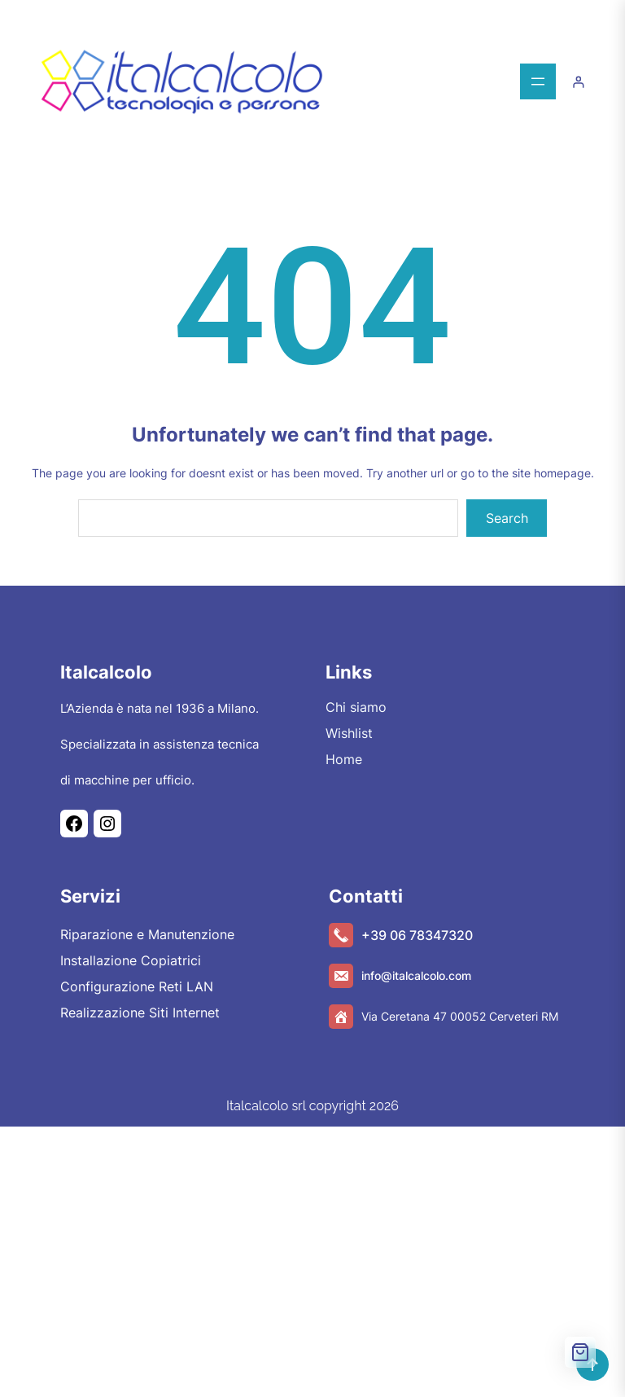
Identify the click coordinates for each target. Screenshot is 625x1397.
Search (507, 518)
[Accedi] (578, 82)
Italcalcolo (106, 672)
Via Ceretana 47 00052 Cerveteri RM (459, 1016)
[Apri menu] (538, 81)
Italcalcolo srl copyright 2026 (312, 1106)
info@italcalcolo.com (416, 975)
